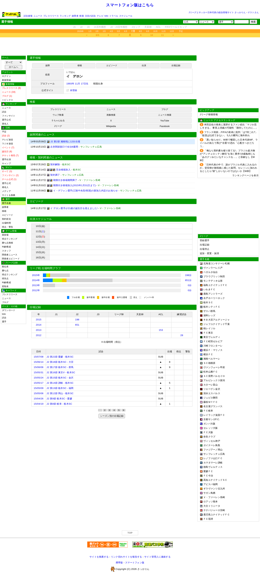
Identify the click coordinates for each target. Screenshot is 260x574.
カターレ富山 (210, 384)
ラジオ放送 (7, 143)
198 (77, 319)
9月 (147, 31)
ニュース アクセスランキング (219, 120)
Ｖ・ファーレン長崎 (214, 497)
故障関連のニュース (42, 134)
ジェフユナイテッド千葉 (216, 324)
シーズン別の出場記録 (112, 416)
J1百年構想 (100, 27)
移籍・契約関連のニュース (46, 157)
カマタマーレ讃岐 (212, 462)
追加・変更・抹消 (209, 253)
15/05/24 (38, 377)
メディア (6, 191)
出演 (144, 65)
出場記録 (175, 65)
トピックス (7, 100)
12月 (172, 31)
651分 (188, 280)
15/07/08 (38, 356)
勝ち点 (5, 270)
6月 (125, 31)
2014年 (36, 280)
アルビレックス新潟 (214, 380)
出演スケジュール (41, 219)
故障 (47, 65)
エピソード (7, 215)
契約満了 (55, 175)
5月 (118, 31)
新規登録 (6, 80)
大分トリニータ (211, 506)
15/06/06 (38, 367)
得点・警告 (7, 227)
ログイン (6, 76)
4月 (111, 31)
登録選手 (204, 240)
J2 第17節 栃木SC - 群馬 (60, 367)
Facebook (165, 126)
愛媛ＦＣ (208, 471)
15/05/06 (38, 393)
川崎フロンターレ (212, 345)
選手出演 (6, 159)
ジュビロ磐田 (210, 397)
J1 (74, 27)
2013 (38, 330)
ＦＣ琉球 (208, 519)
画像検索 (111, 115)
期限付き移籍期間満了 (65, 180)
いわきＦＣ (209, 289)
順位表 (5, 266)
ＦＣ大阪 (208, 432)
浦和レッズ (209, 315)
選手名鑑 (6, 203)
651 (77, 324)
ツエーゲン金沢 (211, 389)
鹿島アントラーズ (212, 293)
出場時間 (6, 223)
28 (181, 335)
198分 (188, 275)
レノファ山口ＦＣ (212, 458)
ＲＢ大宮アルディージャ (216, 319)
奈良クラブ (209, 436)
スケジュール (125, 16)
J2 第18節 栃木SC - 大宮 (60, 362)
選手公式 (6, 120)
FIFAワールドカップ (176, 27)
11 (162, 35)
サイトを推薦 (8, 195)
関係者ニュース (9, 254)
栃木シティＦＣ (211, 306)
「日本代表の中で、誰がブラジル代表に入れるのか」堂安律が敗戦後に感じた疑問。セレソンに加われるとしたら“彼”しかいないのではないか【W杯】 (228, 167)
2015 (38, 319)
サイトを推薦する (99, 556)
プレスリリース (51, 16)
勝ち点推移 (7, 243)
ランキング (65, 16)
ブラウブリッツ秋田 (214, 276)
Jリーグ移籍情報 (209, 114)
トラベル (113, 16)
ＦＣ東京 (208, 332)
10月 (155, 31)
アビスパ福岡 (210, 484)
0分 (190, 285)
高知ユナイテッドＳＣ (215, 480)
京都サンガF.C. (211, 419)
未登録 (71, 90)
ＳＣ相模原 (209, 363)
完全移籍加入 (63, 169)
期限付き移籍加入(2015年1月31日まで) (74, 185)
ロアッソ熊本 (210, 501)
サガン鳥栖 (209, 493)
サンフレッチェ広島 (214, 454)
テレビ (100, 16)
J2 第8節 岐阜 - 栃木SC (59, 403)
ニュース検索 (164, 115)
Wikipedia (111, 126)
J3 (88, 27)
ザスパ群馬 (209, 311)
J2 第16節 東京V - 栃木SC (61, 372)
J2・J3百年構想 (118, 27)
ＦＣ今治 (208, 475)
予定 (181, 31)
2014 (38, 324)
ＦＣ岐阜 (208, 410)
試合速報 (28, 16)
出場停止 (204, 249)
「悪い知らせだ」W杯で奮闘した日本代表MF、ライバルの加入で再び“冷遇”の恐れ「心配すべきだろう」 (229, 143)
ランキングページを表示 (245, 175)
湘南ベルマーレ (211, 358)
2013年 (36, 285)
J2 (81, 27)
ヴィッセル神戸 (211, 441)
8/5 (97, 35)
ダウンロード (8, 310)
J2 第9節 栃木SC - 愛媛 (59, 398)
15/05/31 (38, 372)
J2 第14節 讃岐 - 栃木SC (60, 383)
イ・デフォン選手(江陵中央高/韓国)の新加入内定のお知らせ (85, 190)
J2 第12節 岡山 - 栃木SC (60, 393)
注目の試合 (90, 16)
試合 (4, 112)
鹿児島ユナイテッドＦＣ (216, 514)
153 (161, 330)
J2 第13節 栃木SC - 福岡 (60, 388)
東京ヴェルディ (211, 337)
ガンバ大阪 (209, 423)
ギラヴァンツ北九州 (214, 488)
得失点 (5, 278)
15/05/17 (38, 383)
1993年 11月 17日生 (77, 83)
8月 (140, 31)
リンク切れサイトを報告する (126, 556)
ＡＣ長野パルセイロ (214, 376)
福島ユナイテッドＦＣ (215, 285)
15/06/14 (38, 362)
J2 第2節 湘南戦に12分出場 (65, 141)
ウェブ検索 (58, 115)
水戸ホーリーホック (214, 298)
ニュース (38, 16)
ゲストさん (253, 12)
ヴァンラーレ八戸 (212, 267)
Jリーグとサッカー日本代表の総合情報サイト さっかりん (217, 12)
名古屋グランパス (212, 406)
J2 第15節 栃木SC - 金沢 (60, 377)
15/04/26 (38, 398)
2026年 (80, 31)
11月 (164, 31)
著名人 (5, 123)
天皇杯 (148, 27)
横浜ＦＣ (208, 354)
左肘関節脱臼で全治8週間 (64, 146)
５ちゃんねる (58, 120)
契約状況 (6, 219)
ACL (158, 27)
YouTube (164, 120)
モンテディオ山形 (212, 280)
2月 (97, 31)
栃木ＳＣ (208, 302)
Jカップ (136, 27)
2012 (38, 335)
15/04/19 (38, 403)
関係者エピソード (11, 258)
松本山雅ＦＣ (210, 371)
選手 (4, 321)
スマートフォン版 (134, 562)
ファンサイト (8, 116)
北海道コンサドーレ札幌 (216, 263)
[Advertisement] (130, 46)
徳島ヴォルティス (212, 467)
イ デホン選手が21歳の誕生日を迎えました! (74, 208)
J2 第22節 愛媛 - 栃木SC (60, 356)
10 (151, 35)
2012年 (36, 290)
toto (106, 16)
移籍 (81, 16)
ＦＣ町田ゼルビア (212, 341)
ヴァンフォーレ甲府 (214, 367)
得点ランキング (9, 239)
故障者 (75, 16)
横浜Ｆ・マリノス (212, 350)
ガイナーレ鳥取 (211, 445)
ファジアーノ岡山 (212, 449)
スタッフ (6, 250)
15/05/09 (38, 388)
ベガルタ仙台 (210, 272)
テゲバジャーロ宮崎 (214, 510)
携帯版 (119, 562)
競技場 (5, 235)
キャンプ (6, 163)
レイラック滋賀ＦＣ (214, 415)
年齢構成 (6, 247)
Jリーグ (58, 126)
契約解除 (55, 164)
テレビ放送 (7, 139)
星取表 (5, 286)
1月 (90, 31)
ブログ (5, 302)
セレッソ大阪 (210, 428)
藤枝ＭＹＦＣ (210, 402)
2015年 (36, 275)
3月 (104, 31)
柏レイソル (209, 328)
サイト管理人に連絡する (157, 556)
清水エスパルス (211, 393)
